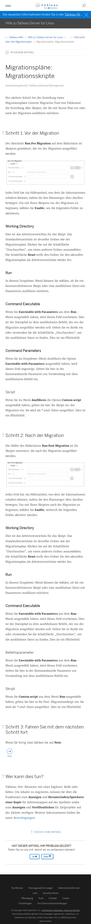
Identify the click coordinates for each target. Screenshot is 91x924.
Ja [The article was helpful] (34, 856)
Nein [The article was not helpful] (47, 856)
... (69, 37)
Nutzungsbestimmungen (40, 888)
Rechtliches (17, 888)
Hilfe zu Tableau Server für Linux (45, 37)
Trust (40, 898)
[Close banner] (86, 14)
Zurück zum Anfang (45, 832)
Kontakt (53, 898)
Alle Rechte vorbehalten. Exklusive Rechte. (61, 910)
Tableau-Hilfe (14, 37)
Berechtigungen (24, 817)
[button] (8, 5)
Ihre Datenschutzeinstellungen (52, 903)
